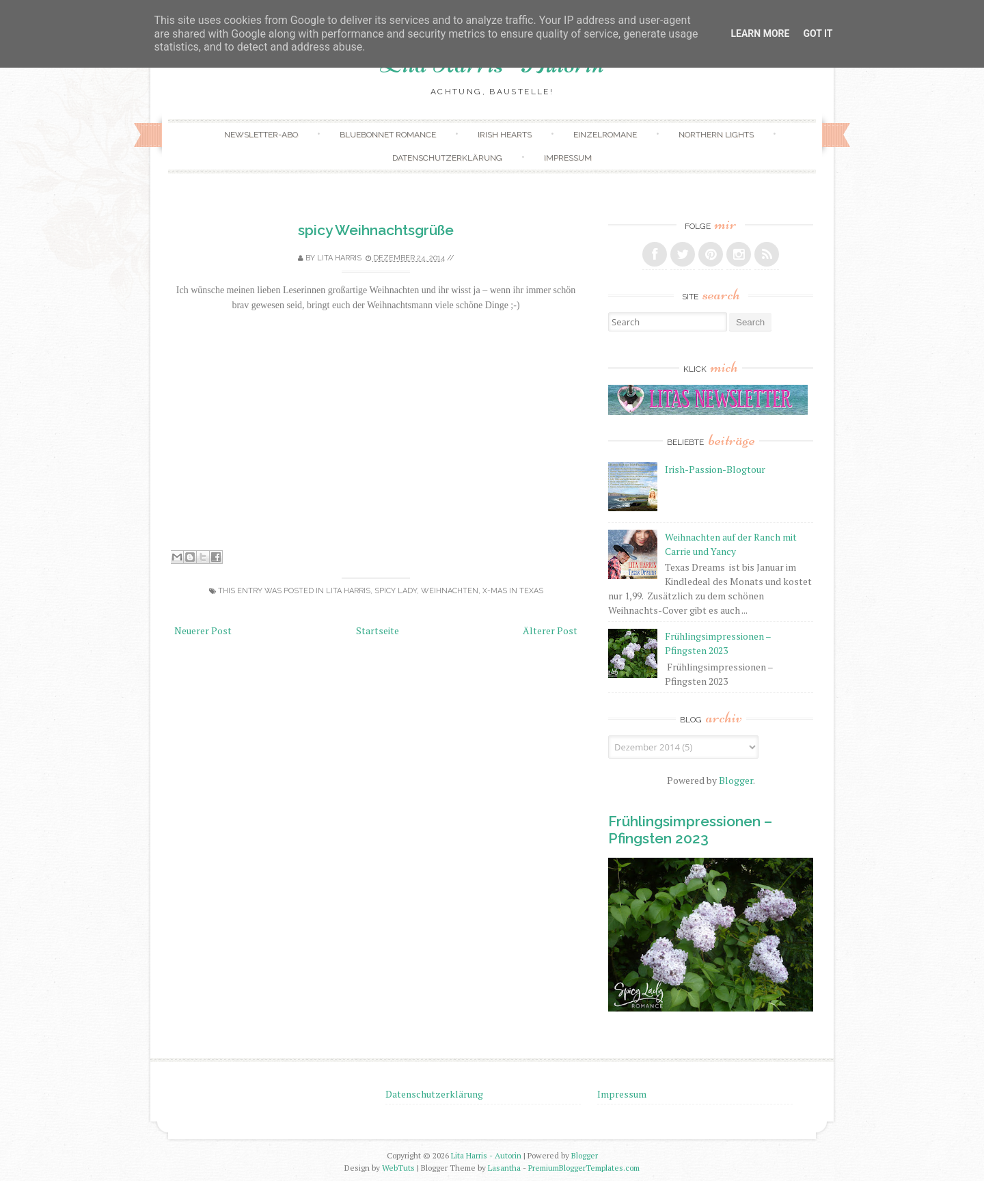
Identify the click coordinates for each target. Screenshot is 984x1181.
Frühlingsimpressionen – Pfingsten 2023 (690, 830)
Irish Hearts (505, 134)
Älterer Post (550, 630)
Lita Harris (348, 590)
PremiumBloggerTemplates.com (584, 1168)
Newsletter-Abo (261, 134)
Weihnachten (449, 590)
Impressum (568, 158)
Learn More (759, 33)
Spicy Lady (395, 590)
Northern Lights (716, 134)
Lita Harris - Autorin (486, 1155)
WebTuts (398, 1168)
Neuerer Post (203, 630)
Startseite (377, 630)
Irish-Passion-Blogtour (715, 469)
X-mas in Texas (512, 590)
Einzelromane (605, 134)
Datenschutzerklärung (447, 158)
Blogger (736, 780)
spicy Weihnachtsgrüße (376, 230)
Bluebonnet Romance (388, 134)
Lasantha (504, 1168)
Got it (817, 33)
